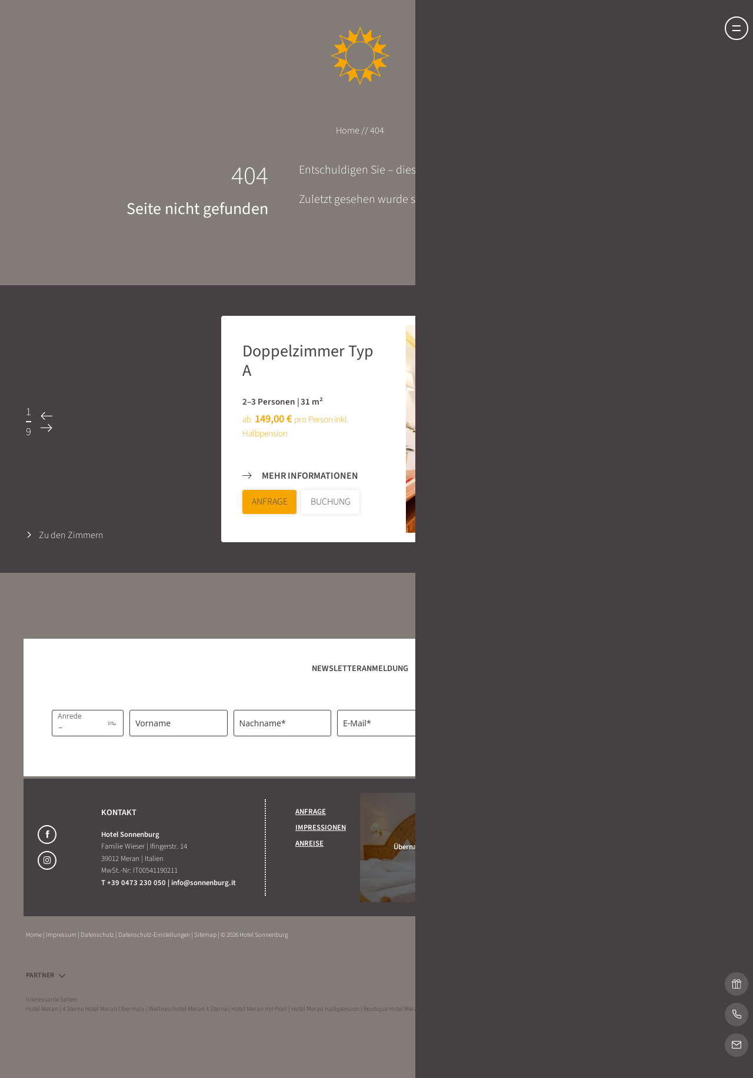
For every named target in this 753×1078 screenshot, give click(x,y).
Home (348, 130)
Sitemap (206, 934)
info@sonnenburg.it (203, 882)
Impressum (62, 934)
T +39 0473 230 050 (134, 882)
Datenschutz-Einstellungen (154, 934)
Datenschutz (98, 934)
